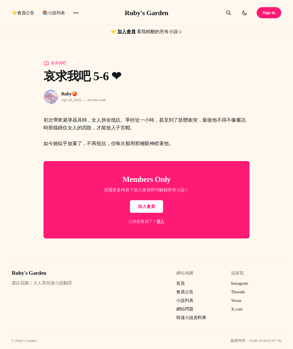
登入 (161, 221)
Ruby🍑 (69, 93)
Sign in (269, 12)
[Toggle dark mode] (244, 12)
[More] (75, 12)
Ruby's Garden (146, 13)
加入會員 (126, 31)
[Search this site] (228, 12)
